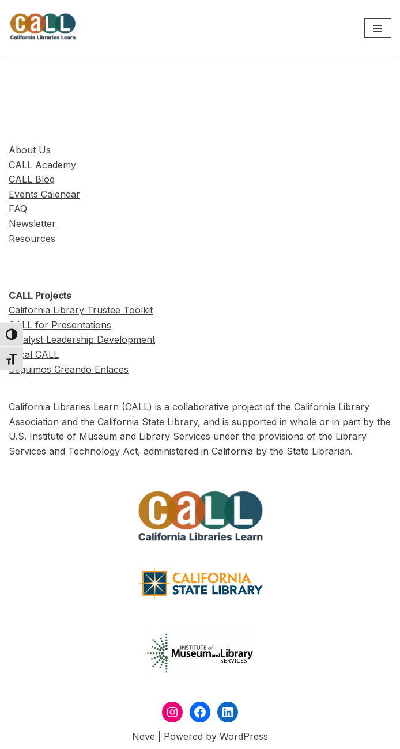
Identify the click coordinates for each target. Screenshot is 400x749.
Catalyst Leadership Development (82, 339)
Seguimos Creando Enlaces (69, 369)
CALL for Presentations (60, 325)
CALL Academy (42, 165)
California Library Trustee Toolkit (81, 310)
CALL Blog (32, 179)
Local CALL (34, 354)
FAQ (18, 208)
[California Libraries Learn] (43, 28)
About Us (30, 150)
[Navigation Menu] (377, 28)
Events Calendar (44, 194)
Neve (143, 736)
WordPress (244, 736)
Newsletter (32, 223)
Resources (32, 238)
